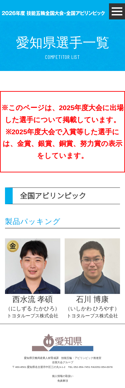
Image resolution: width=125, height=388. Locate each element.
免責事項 (62, 380)
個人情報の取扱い (62, 376)
